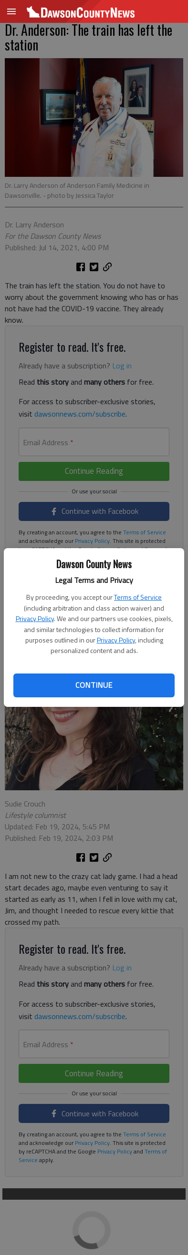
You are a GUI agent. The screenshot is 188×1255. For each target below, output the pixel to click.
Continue (93, 685)
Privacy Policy (35, 618)
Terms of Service (138, 597)
